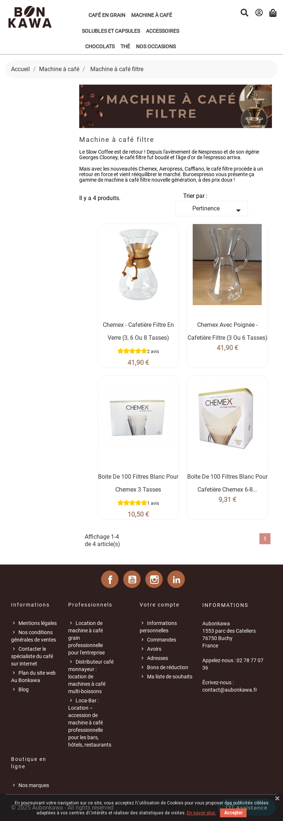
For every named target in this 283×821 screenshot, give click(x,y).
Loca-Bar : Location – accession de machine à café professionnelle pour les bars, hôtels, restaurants (89, 723)
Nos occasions (156, 46)
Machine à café (151, 15)
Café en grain (106, 15)
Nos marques (33, 785)
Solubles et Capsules (111, 31)
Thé (125, 46)
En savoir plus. (201, 812)
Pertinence (218, 210)
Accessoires (162, 31)
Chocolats (100, 46)
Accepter (233, 812)
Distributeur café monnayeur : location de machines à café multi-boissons (90, 676)
